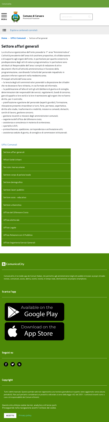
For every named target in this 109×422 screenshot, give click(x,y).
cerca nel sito (67, 17)
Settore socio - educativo (14, 197)
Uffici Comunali (18, 38)
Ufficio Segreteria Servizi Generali (19, 242)
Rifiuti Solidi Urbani (12, 159)
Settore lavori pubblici (13, 189)
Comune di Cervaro (33, 16)
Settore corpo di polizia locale (17, 174)
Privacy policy (25, 415)
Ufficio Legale (9, 227)
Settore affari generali (13, 152)
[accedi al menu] (4, 16)
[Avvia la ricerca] (90, 17)
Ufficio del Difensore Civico (15, 212)
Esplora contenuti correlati (23, 30)
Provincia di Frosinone (31, 18)
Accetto (10, 415)
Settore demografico (12, 182)
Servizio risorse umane (14, 167)
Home (4, 38)
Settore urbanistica (12, 205)
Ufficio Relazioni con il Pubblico (17, 235)
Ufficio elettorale (11, 220)
